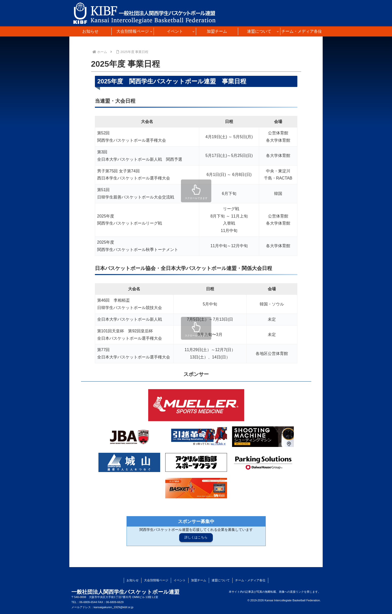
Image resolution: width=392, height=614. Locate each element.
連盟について (221, 580)
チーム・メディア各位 (250, 580)
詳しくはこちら (196, 537)
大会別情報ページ (156, 580)
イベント (180, 580)
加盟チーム (198, 580)
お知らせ (133, 580)
